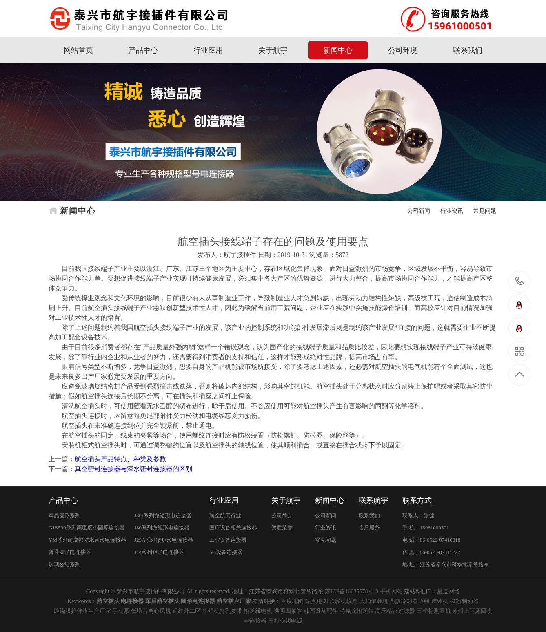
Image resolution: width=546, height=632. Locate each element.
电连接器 (255, 621)
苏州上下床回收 (472, 611)
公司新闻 (418, 211)
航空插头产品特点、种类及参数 (120, 459)
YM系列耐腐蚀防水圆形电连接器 (87, 540)
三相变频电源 (285, 621)
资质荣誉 (282, 528)
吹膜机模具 (343, 601)
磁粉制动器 (464, 601)
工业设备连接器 (227, 540)
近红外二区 (186, 611)
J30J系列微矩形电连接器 (162, 515)
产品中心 (143, 50)
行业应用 (208, 50)
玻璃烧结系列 (64, 564)
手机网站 (391, 591)
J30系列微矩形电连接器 (161, 528)
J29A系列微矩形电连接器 (163, 540)
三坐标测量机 (434, 611)
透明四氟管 (288, 611)
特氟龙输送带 (357, 611)
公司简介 (282, 515)
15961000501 (519, 281)
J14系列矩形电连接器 (159, 552)
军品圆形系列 (64, 515)
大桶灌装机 (374, 601)
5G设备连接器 (225, 552)
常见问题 (484, 211)
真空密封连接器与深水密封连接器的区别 (133, 468)
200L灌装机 (434, 601)
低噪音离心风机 (151, 611)
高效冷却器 (403, 601)
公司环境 (402, 50)
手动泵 (120, 611)
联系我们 (467, 50)
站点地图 (316, 601)
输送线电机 (258, 611)
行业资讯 (451, 211)
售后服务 (369, 528)
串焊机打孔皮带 (222, 611)
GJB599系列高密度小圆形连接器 (86, 528)
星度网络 (448, 591)
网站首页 (78, 50)
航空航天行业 (225, 515)
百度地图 (292, 601)
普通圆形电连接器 (70, 552)
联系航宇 (373, 500)
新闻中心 (338, 50)
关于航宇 (273, 50)
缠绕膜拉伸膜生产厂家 (82, 611)
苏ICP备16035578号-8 (351, 591)
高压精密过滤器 (395, 611)
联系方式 (417, 500)
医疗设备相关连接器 (233, 528)
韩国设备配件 (321, 611)
